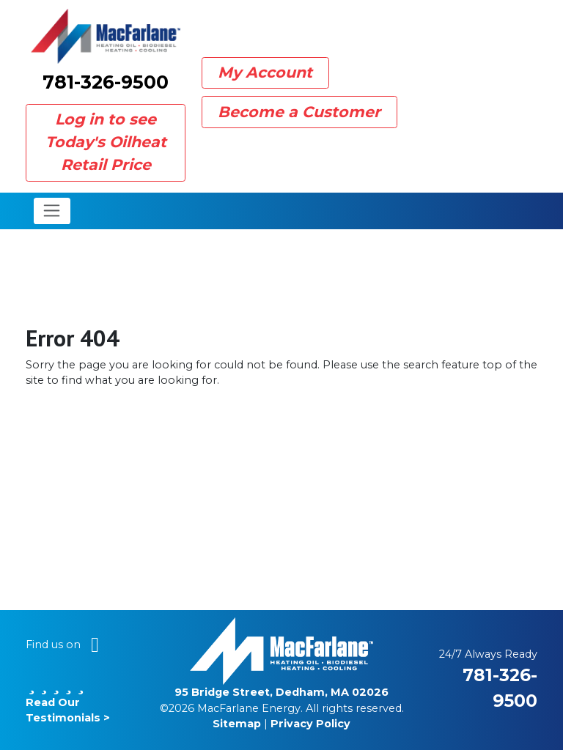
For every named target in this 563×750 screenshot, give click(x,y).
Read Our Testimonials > (68, 702)
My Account (265, 72)
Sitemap (237, 723)
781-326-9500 (106, 82)
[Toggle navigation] (52, 211)
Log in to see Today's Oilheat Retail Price (105, 142)
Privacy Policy (310, 723)
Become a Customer (299, 112)
